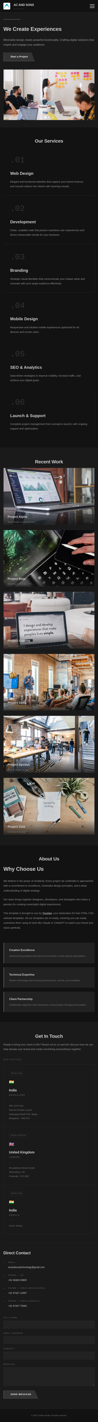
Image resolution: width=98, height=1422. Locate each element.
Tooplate (47, 913)
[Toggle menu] (92, 6)
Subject (8, 1349)
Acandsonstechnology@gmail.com (26, 1267)
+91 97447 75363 (17, 1306)
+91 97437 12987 (17, 1293)
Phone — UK (16, 1275)
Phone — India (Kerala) (24, 1301)
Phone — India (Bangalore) (26, 1288)
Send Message (21, 1394)
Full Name (10, 1318)
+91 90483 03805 (17, 1280)
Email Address (13, 1333)
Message (9, 1364)
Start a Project (19, 56)
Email (12, 1262)
